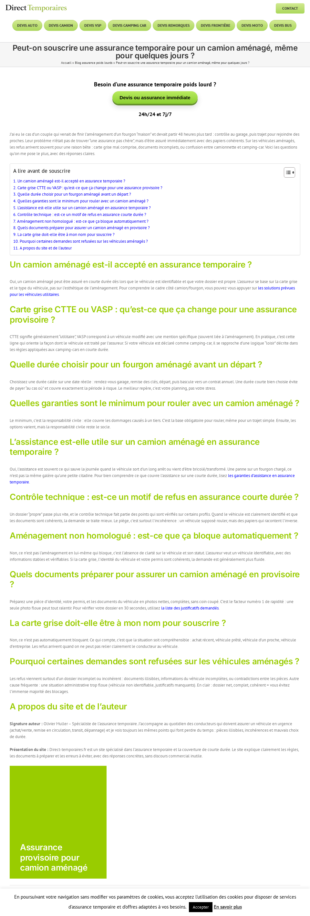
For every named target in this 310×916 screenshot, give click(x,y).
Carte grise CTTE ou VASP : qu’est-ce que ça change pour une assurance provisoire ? (89, 188)
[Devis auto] (27, 25)
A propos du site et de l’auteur (46, 249)
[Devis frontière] (215, 25)
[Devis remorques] (173, 25)
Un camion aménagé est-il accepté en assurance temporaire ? (71, 182)
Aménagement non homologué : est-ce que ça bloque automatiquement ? (83, 222)
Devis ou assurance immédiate (155, 98)
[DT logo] (36, 5)
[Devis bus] (282, 25)
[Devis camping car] (129, 25)
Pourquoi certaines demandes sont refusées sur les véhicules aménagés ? (84, 242)
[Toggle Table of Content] (286, 173)
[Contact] (290, 8)
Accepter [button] (201, 907)
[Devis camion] (61, 25)
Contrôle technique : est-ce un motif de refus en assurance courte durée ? (81, 215)
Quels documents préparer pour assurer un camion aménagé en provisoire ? (83, 228)
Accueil (66, 63)
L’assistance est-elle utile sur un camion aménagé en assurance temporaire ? (84, 208)
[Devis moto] (252, 25)
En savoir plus (228, 907)
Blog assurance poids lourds (93, 63)
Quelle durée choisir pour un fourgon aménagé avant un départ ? (74, 195)
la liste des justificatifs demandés (190, 609)
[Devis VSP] (92, 25)
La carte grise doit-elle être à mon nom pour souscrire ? (66, 235)
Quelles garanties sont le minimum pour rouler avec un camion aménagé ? (83, 202)
